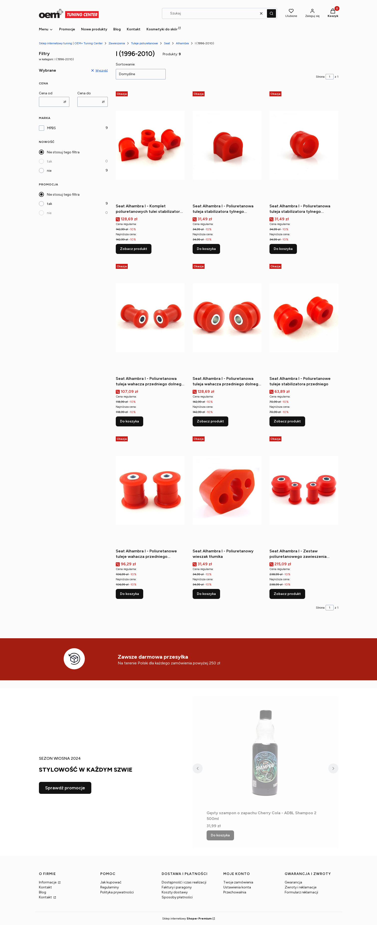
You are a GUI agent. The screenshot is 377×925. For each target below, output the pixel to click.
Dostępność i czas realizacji (184, 882)
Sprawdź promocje (65, 788)
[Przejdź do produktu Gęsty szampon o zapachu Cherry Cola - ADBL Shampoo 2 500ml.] (265, 752)
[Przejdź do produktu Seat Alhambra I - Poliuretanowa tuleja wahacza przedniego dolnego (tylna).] (227, 318)
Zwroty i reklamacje (300, 887)
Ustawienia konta (237, 887)
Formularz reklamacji (301, 892)
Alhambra (182, 43)
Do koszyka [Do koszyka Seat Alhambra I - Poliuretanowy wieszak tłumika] (206, 594)
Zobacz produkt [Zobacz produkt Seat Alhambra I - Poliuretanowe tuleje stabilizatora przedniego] (287, 421)
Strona (320, 76)
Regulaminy (109, 887)
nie (49, 171)
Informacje (48, 882)
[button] (271, 13)
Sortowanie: (125, 64)
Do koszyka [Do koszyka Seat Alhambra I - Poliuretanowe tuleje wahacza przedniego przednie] (129, 594)
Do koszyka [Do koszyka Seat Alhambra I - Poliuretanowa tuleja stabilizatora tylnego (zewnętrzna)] (283, 249)
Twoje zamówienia (238, 882)
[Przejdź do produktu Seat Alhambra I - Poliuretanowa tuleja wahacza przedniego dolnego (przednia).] (150, 318)
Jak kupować (111, 882)
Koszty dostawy (175, 892)
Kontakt (45, 887)
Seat (167, 43)
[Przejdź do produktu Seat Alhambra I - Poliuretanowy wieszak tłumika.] (227, 490)
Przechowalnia (234, 892)
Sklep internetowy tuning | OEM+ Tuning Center (71, 43)
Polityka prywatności (117, 892)
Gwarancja (293, 882)
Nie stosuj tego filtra (63, 152)
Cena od (45, 93)
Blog (42, 892)
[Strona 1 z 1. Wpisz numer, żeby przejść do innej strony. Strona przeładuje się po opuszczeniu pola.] (330, 76)
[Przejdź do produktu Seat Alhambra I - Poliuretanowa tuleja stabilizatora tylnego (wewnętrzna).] (227, 145)
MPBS (51, 128)
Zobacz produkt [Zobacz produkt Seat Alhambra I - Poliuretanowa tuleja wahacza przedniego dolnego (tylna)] (210, 421)
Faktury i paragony (177, 887)
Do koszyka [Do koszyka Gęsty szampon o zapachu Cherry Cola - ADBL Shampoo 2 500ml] (220, 835)
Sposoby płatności (177, 897)
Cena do (84, 93)
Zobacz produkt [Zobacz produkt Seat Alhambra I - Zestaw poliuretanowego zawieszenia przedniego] (287, 594)
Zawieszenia (117, 43)
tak (49, 161)
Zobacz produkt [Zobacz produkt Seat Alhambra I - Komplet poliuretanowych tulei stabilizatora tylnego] (133, 249)
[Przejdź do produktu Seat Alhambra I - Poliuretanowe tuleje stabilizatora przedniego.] (303, 318)
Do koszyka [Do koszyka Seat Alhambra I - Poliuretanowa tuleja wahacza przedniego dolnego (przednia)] (129, 421)
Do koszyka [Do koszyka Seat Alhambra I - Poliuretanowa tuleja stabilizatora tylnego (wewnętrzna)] (206, 249)
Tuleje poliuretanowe (144, 43)
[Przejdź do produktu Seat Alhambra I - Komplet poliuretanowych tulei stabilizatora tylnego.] (150, 145)
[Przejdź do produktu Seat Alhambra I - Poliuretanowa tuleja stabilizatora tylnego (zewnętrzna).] (303, 145)
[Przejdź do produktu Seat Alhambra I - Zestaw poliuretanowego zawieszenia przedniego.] (303, 490)
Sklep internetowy (187, 918)
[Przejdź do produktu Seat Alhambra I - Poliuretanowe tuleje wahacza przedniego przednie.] (150, 490)
